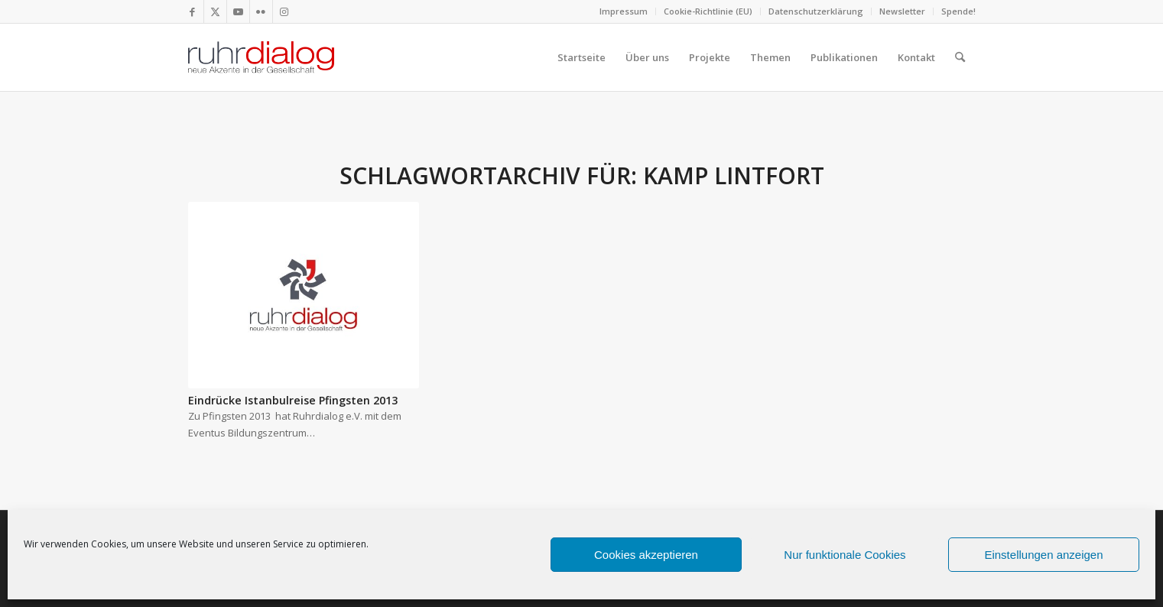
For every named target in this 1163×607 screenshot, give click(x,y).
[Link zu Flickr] (261, 11)
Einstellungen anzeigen (1043, 554)
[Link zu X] (215, 11)
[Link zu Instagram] (284, 11)
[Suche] (960, 57)
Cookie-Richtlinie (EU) (708, 11)
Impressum (623, 11)
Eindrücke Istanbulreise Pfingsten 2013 (293, 400)
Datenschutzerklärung (815, 11)
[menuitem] (624, 11)
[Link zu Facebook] (192, 11)
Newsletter (902, 11)
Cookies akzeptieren (646, 554)
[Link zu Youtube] (238, 11)
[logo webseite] (261, 57)
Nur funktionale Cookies (844, 554)
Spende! (958, 11)
